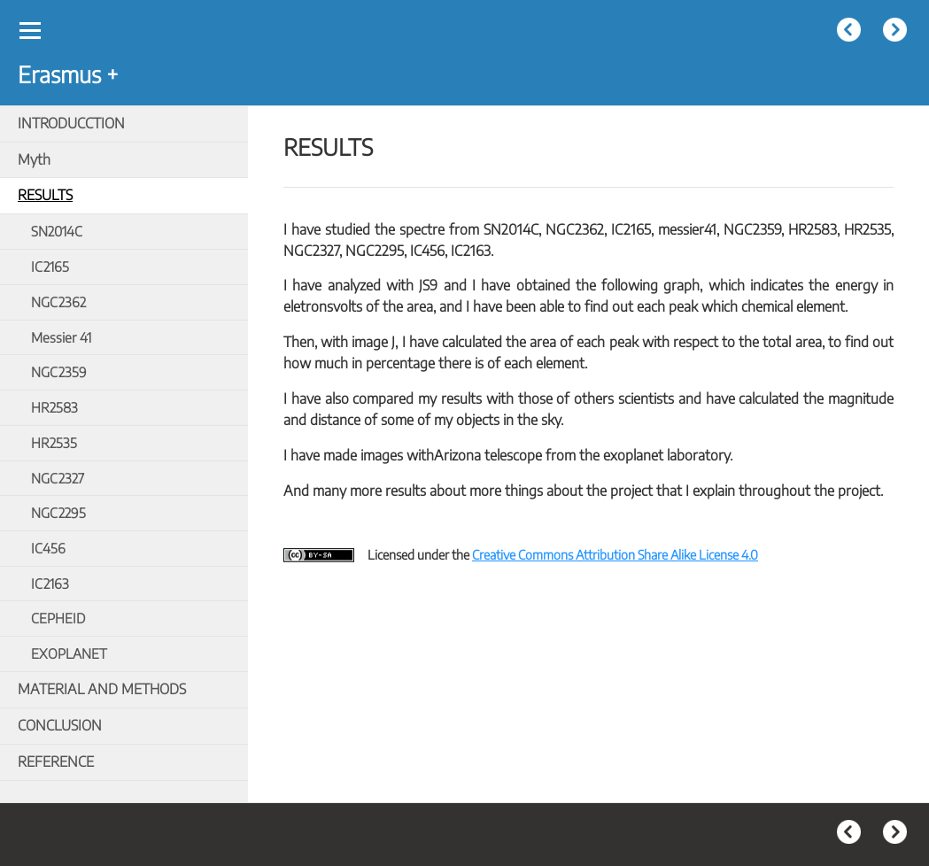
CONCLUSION (60, 725)
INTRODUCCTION (71, 123)
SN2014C (56, 230)
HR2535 (54, 442)
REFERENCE (56, 761)
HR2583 (54, 406)
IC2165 (50, 266)
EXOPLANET (69, 653)
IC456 (48, 547)
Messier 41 (61, 337)
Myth (34, 159)
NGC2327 (57, 477)
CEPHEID (58, 617)
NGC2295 (58, 512)
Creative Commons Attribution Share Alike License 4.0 (615, 554)
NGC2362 (58, 301)
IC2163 (50, 583)
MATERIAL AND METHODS (102, 689)
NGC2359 (59, 371)
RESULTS (45, 195)
